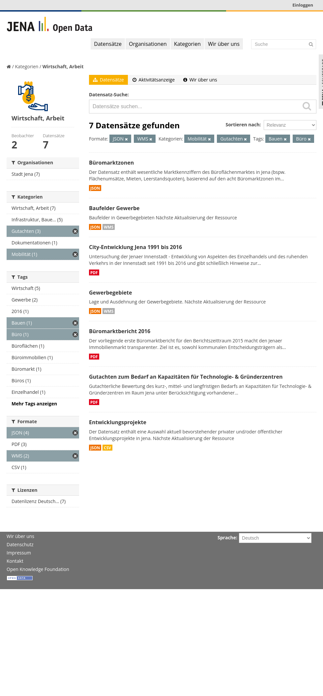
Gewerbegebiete (110, 292)
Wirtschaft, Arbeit (63, 66)
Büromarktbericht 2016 (119, 331)
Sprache (227, 537)
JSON (95, 188)
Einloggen (302, 5)
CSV (107, 447)
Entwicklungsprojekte (117, 422)
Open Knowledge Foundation (38, 569)
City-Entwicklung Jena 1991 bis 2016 (135, 247)
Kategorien (187, 43)
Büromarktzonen (111, 162)
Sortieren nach (242, 124)
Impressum (19, 553)
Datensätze (108, 43)
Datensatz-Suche (108, 94)
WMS (108, 227)
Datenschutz (20, 544)
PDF (94, 272)
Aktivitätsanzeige (153, 80)
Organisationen (148, 43)
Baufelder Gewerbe (114, 208)
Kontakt (15, 561)
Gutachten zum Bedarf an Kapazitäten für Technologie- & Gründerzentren (185, 376)
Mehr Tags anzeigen (34, 403)
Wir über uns (224, 43)
